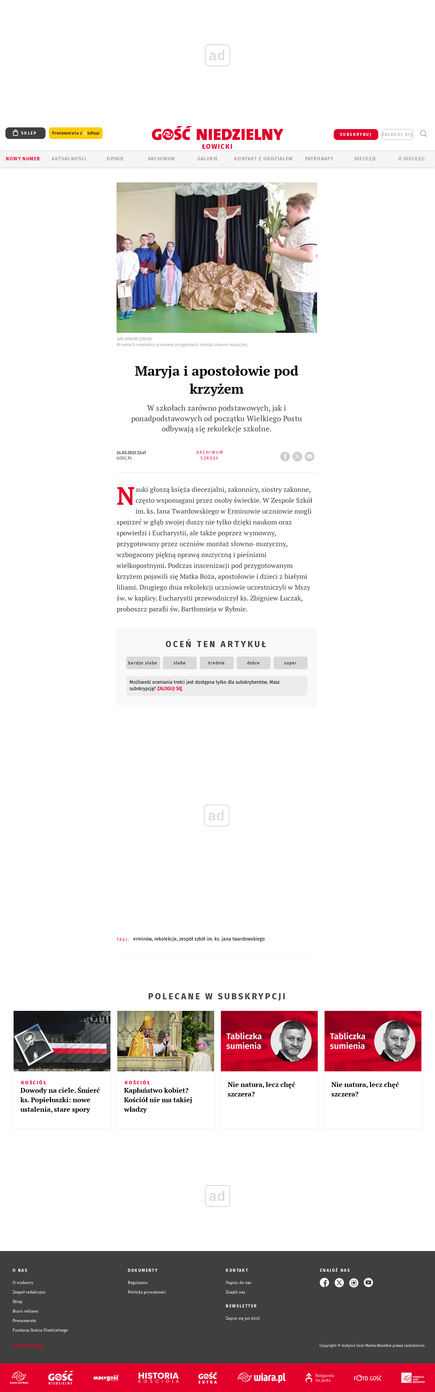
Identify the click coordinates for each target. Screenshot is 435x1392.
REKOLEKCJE (165, 939)
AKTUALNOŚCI (69, 159)
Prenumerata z (76, 133)
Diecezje (365, 159)
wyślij (311, 454)
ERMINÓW (142, 939)
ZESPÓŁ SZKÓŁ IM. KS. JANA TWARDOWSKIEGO (222, 939)
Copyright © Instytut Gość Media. (348, 1345)
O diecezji (411, 159)
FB (286, 454)
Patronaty (319, 159)
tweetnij (299, 454)
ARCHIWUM (161, 159)
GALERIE (207, 159)
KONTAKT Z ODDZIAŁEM (263, 159)
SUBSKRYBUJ (356, 134)
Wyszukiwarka (423, 133)
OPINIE (115, 159)
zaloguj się (397, 134)
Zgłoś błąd (28, 1345)
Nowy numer (23, 159)
